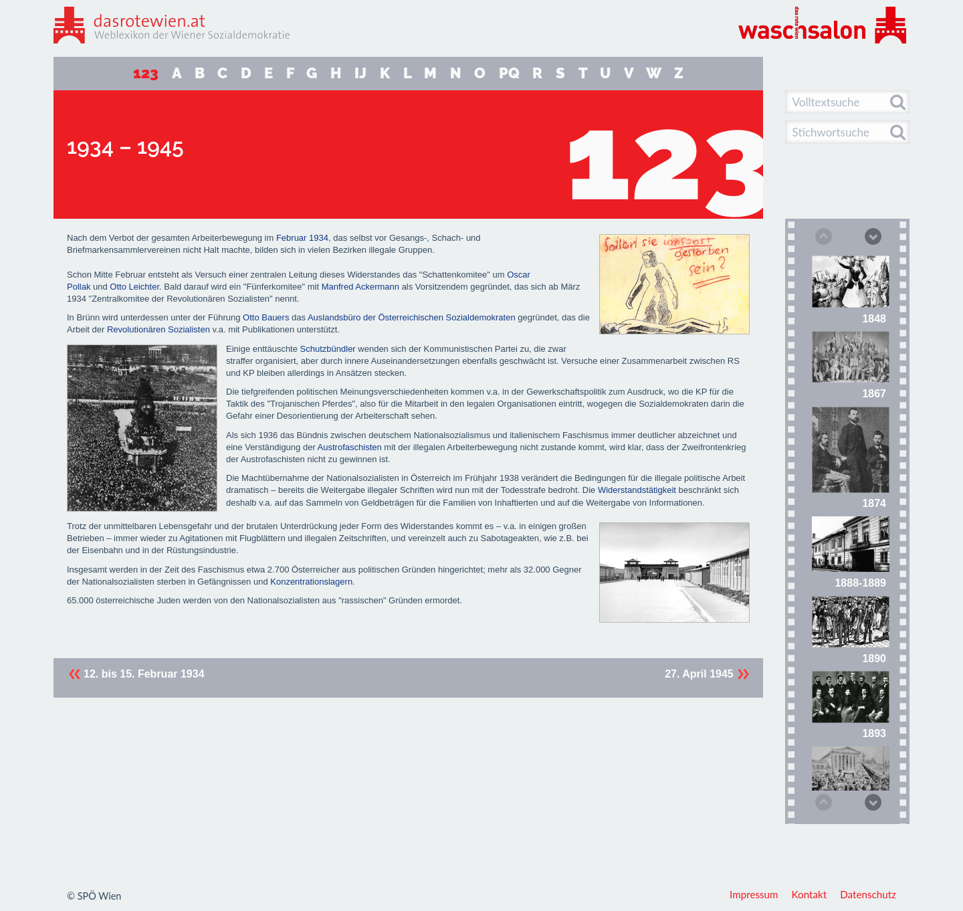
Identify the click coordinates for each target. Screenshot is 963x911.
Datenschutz (868, 894)
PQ (509, 73)
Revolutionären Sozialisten (158, 329)
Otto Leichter (134, 287)
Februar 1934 (302, 238)
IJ (360, 73)
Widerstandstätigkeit (637, 490)
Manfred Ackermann (360, 287)
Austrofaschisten (350, 447)
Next (872, 235)
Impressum (754, 894)
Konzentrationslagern (311, 582)
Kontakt (809, 894)
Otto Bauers (266, 317)
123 (145, 73)
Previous (823, 237)
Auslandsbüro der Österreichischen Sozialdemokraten (412, 317)
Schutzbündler (328, 349)
